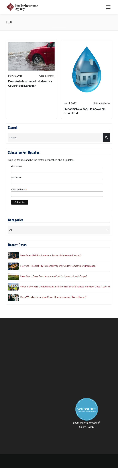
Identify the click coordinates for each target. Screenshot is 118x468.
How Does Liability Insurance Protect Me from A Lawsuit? (50, 255)
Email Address (19, 189)
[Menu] (108, 7)
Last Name (16, 177)
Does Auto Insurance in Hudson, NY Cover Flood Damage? (30, 83)
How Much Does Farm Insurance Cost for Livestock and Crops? (53, 276)
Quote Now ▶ (86, 427)
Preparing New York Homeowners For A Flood (84, 111)
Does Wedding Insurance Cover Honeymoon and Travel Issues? (53, 296)
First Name (16, 166)
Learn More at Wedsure (86, 422)
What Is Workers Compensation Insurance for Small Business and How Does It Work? (65, 286)
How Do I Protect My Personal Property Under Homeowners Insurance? (58, 265)
